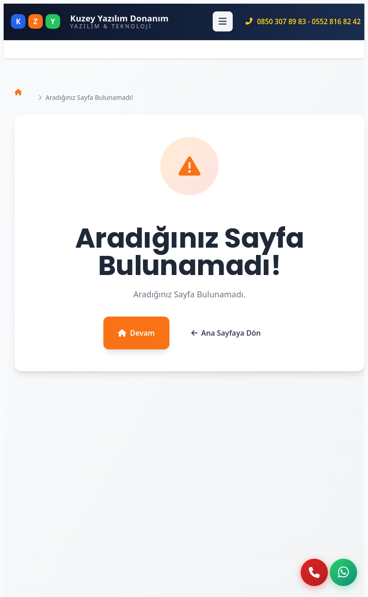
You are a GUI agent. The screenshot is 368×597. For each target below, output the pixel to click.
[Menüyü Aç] (223, 21)
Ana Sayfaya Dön (226, 333)
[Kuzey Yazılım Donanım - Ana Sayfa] (90, 21)
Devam (136, 333)
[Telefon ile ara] (314, 572)
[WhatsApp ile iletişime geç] (343, 572)
